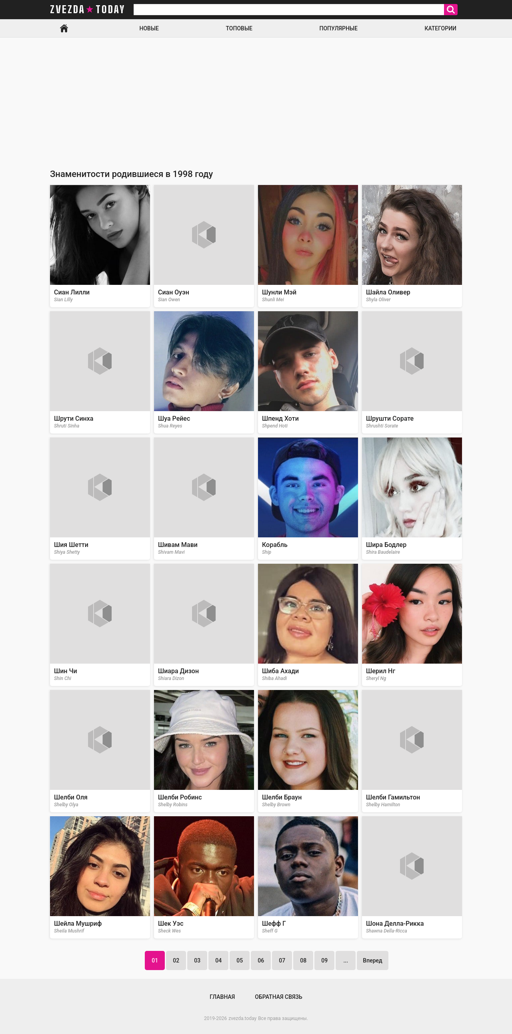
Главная (64, 28)
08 (303, 960)
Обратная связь (278, 997)
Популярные (338, 28)
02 (176, 960)
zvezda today (87, 9)
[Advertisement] (256, 97)
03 (197, 960)
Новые (149, 28)
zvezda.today (242, 1018)
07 (282, 960)
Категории (440, 28)
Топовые (239, 28)
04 (218, 960)
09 (324, 960)
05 (239, 960)
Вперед (372, 960)
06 (261, 960)
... (345, 960)
